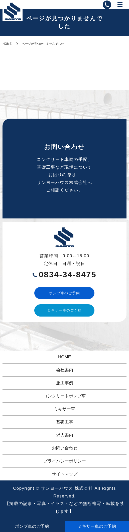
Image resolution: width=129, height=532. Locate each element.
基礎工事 (64, 422)
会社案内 (64, 370)
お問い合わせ (64, 448)
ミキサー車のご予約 (64, 310)
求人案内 (64, 435)
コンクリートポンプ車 (64, 396)
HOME (7, 44)
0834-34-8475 (67, 274)
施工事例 (64, 383)
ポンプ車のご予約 (64, 293)
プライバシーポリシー (64, 461)
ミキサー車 (64, 409)
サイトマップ (64, 474)
